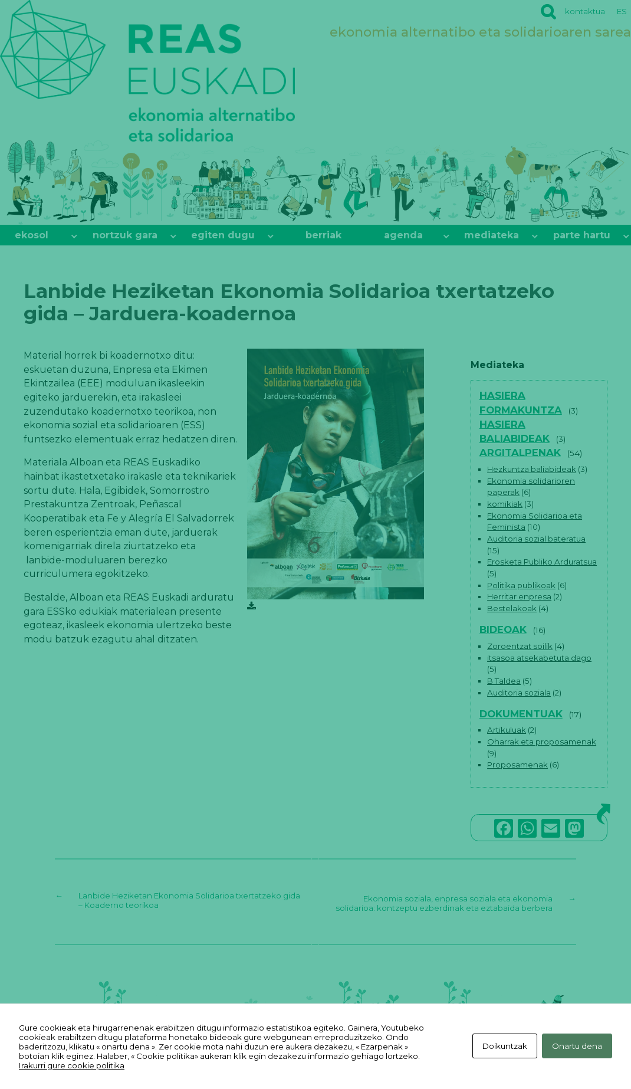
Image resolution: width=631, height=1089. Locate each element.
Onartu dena (577, 1046)
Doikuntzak (502, 1046)
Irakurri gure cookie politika (71, 1065)
